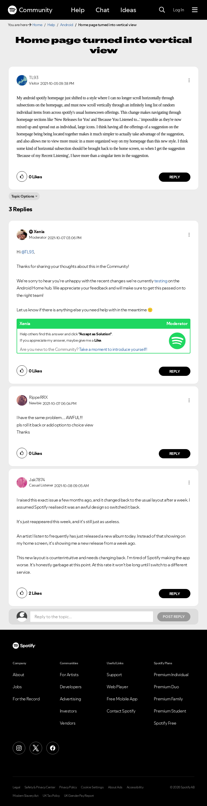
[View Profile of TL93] (33, 77)
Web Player (117, 687)
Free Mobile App (122, 699)
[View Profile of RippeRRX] (38, 397)
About (18, 674)
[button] (189, 80)
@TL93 (27, 252)
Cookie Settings (92, 787)
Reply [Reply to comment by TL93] (174, 177)
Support (114, 674)
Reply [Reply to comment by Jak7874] (174, 593)
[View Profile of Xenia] (39, 231)
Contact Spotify (121, 711)
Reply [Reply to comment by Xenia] (174, 371)
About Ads (115, 787)
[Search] (161, 10)
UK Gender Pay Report (79, 796)
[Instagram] (19, 748)
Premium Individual (171, 674)
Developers (71, 687)
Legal (16, 787)
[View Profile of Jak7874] (37, 480)
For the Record (26, 699)
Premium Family (168, 699)
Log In (178, 10)
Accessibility (135, 787)
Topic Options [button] (22, 196)
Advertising (70, 699)
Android (66, 24)
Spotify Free (165, 723)
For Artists (69, 674)
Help (78, 10)
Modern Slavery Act (25, 796)
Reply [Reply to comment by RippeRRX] (174, 453)
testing (160, 281)
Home (37, 24)
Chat (102, 10)
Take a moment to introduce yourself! (113, 349)
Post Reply (174, 616)
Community (30, 10)
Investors (68, 711)
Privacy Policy (68, 787)
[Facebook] (52, 748)
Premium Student (170, 711)
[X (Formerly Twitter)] (35, 748)
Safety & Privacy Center (39, 787)
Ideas (128, 10)
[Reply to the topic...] (91, 616)
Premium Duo (166, 687)
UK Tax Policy (51, 796)
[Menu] (194, 10)
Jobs (17, 687)
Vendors (68, 723)
